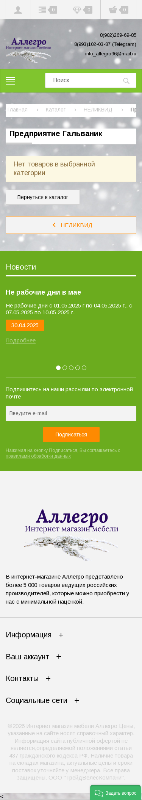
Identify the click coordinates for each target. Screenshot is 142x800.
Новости (21, 267)
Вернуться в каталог (42, 197)
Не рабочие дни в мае (43, 292)
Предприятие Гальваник (55, 133)
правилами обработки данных (38, 456)
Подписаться (71, 434)
